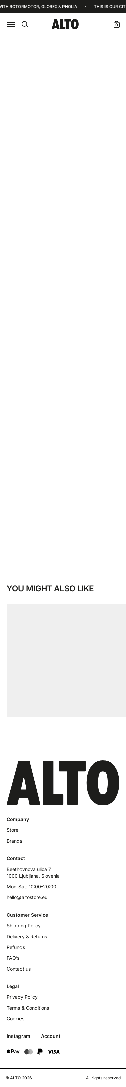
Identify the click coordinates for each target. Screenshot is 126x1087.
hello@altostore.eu (27, 897)
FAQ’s (13, 958)
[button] (11, 24)
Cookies (15, 1018)
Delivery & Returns (27, 936)
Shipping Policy (24, 925)
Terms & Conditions (28, 1008)
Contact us (19, 969)
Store (12, 830)
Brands (14, 841)
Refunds (16, 947)
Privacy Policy (22, 997)
